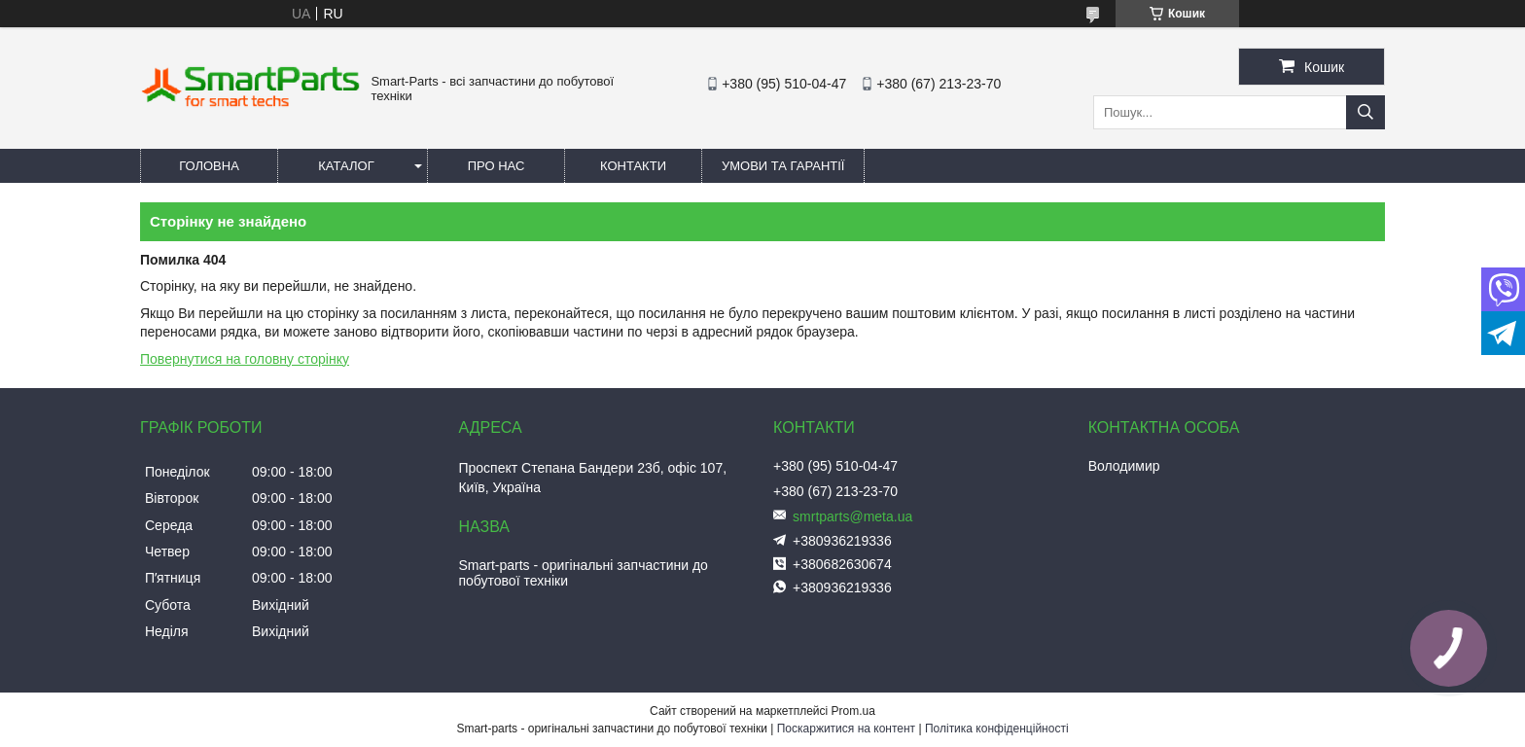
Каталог (345, 166)
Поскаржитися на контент (846, 728)
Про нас (496, 166)
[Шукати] (1365, 112)
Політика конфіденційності (997, 728)
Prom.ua (853, 711)
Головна (209, 166)
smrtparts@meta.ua (852, 516)
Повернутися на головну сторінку (244, 359)
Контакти (633, 166)
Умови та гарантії (783, 166)
